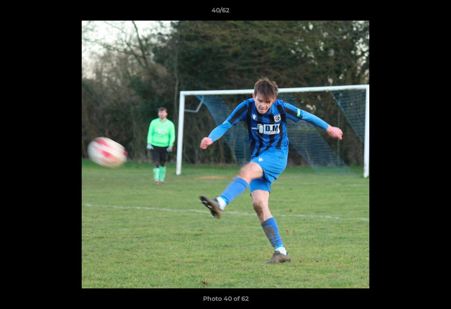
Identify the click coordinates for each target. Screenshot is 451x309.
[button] (415, 12)
